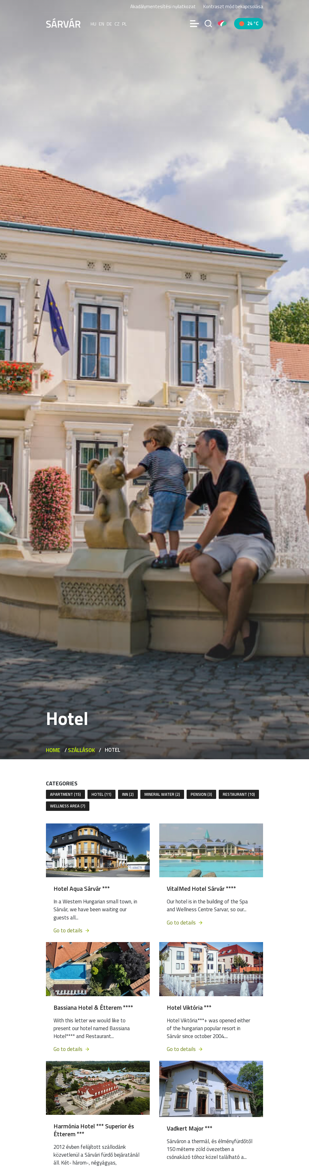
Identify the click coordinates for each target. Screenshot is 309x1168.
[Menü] (194, 23)
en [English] (101, 23)
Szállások (81, 750)
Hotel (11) (101, 794)
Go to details (71, 930)
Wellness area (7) (67, 806)
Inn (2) (128, 794)
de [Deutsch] (109, 23)
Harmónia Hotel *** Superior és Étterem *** (93, 1129)
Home (53, 750)
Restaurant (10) (239, 794)
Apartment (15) (65, 794)
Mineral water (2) (162, 794)
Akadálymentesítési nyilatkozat (163, 6)
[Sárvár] (63, 23)
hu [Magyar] (93, 23)
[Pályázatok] (222, 23)
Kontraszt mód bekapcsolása (233, 6)
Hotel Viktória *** (189, 1007)
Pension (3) (201, 794)
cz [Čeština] (117, 23)
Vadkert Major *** (189, 1128)
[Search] (208, 23)
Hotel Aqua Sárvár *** (81, 888)
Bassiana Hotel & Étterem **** (93, 1007)
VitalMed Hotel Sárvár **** (201, 888)
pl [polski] (124, 23)
